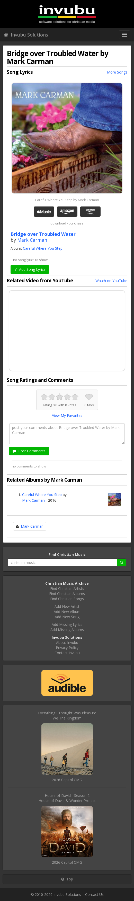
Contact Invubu (67, 652)
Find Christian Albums (67, 593)
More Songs (117, 72)
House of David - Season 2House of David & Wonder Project (67, 798)
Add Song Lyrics (30, 269)
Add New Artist (67, 606)
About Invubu (67, 642)
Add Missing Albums (67, 629)
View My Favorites (67, 415)
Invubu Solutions (26, 35)
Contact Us (94, 894)
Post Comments (29, 450)
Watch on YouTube (111, 280)
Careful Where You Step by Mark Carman (67, 199)
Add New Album (67, 611)
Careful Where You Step (42, 248)
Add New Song (67, 616)
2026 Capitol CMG (67, 779)
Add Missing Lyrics (67, 624)
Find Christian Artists (67, 588)
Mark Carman (32, 240)
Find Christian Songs (67, 598)
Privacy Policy (67, 647)
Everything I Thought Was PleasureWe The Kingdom (67, 715)
